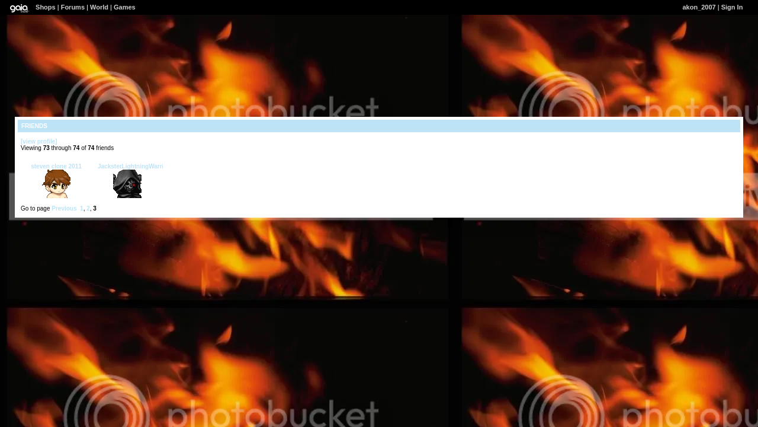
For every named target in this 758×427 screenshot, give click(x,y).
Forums (73, 7)
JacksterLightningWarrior (133, 166)
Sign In (732, 7)
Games (125, 7)
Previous (64, 208)
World (99, 7)
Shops (46, 7)
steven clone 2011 (56, 166)
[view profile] (39, 141)
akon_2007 (698, 7)
